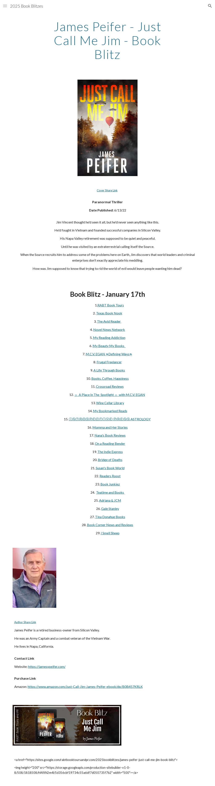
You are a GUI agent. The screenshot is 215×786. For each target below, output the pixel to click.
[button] (5, 6)
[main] (107, 40)
